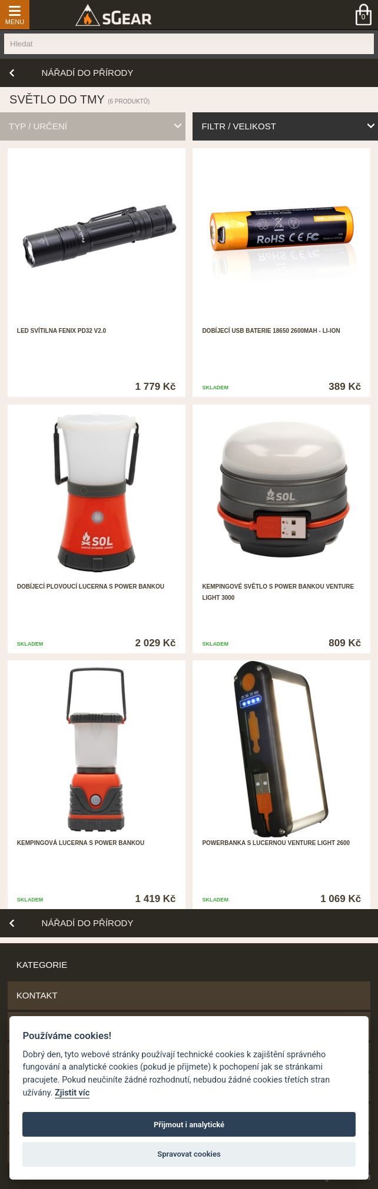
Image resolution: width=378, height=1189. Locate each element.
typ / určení (38, 126)
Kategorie (41, 965)
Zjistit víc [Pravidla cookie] (72, 1093)
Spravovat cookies (189, 1154)
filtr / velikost (238, 126)
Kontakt (37, 995)
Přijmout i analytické (189, 1124)
